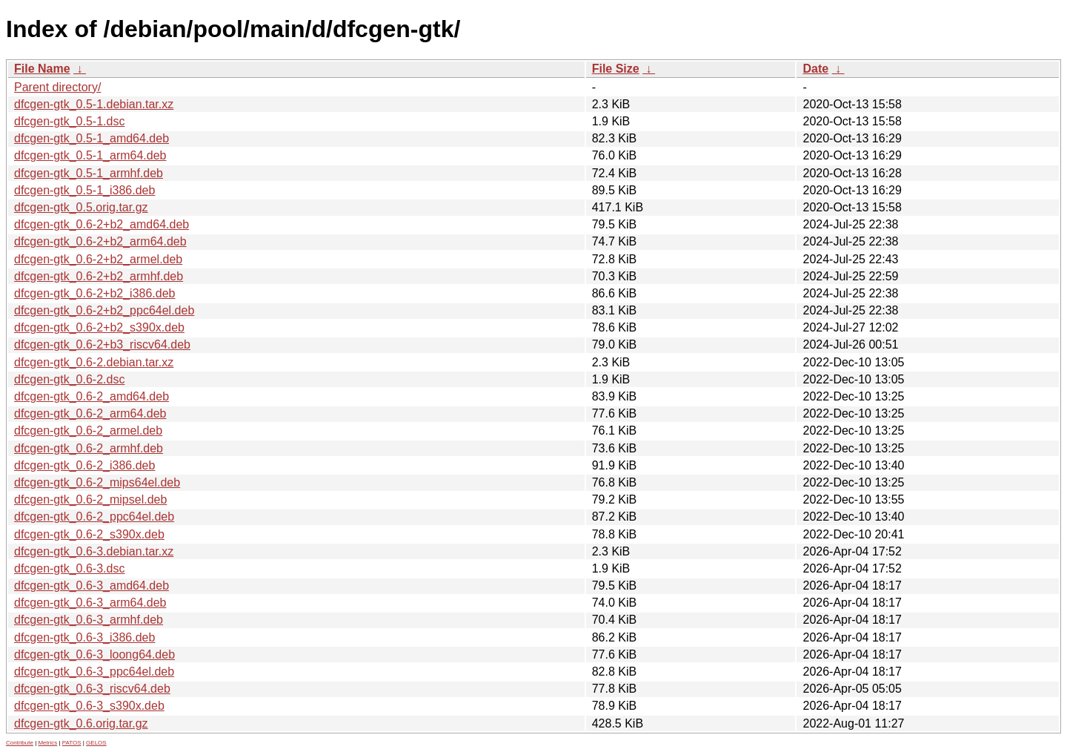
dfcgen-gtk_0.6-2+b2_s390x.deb (99, 327)
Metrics (47, 742)
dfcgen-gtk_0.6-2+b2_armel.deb (98, 259)
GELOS (96, 742)
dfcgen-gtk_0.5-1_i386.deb (84, 190)
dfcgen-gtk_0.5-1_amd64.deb (91, 138)
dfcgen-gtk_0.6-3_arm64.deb (90, 602)
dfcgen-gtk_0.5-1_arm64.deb (90, 155)
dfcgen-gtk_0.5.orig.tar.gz (81, 207)
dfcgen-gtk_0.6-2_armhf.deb (88, 448)
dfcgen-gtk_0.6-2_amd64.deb (91, 396)
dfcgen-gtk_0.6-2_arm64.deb (90, 413)
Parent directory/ (57, 87)
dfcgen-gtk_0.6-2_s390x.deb (89, 534)
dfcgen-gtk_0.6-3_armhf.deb (88, 619)
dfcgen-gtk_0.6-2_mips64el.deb (97, 482)
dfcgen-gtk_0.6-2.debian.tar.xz (93, 362)
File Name (42, 68)
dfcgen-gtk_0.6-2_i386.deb (84, 465)
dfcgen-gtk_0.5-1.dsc (69, 121)
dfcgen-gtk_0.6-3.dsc (69, 568)
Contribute (19, 742)
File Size (615, 68)
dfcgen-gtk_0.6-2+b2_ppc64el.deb (104, 310)
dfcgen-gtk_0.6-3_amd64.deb (91, 585)
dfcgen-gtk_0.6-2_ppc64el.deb (94, 516)
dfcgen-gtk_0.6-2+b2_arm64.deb (100, 241)
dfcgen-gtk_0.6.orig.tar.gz (81, 723)
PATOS (72, 742)
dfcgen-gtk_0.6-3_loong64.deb (94, 654)
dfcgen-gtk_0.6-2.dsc (69, 379)
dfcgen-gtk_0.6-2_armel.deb (88, 430)
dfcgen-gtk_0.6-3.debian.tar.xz (93, 551)
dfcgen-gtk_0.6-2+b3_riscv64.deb (102, 344)
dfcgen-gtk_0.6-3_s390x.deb (89, 705)
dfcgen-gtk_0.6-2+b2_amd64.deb (101, 224)
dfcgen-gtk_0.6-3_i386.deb (84, 637)
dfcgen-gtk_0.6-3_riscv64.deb (92, 688)
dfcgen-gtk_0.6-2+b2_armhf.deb (98, 276)
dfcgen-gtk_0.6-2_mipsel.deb (90, 499)
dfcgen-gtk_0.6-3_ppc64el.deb (94, 671)
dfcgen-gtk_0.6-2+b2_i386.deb (95, 293)
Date (815, 68)
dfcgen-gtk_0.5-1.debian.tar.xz (93, 104)
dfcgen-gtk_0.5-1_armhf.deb (88, 173)
